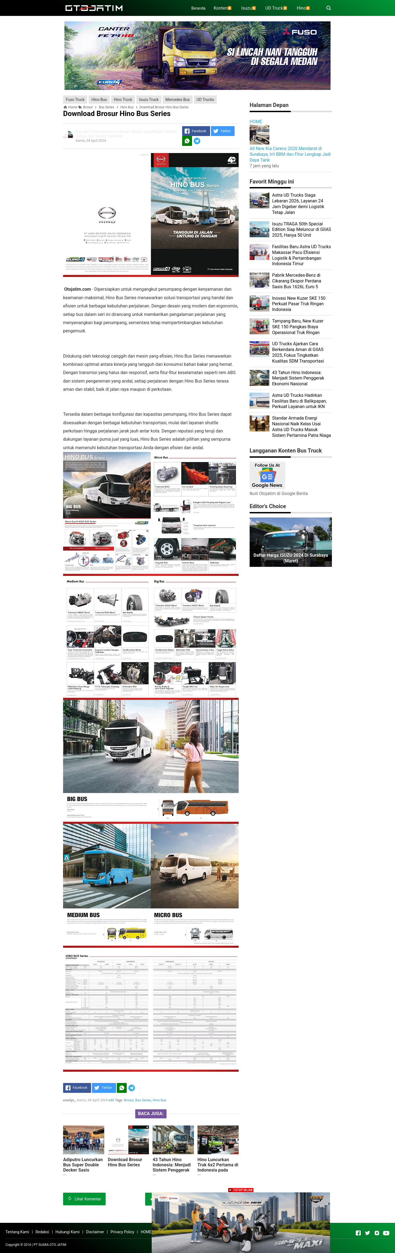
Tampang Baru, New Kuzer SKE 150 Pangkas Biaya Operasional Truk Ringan (297, 326)
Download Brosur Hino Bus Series (125, 1162)
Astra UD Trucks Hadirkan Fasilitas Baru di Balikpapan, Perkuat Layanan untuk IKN (299, 401)
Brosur (129, 1100)
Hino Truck (123, 99)
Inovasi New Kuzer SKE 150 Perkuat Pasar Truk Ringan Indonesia (298, 304)
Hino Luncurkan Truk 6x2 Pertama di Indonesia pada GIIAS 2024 (218, 1167)
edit (111, 1100)
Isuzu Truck (149, 99)
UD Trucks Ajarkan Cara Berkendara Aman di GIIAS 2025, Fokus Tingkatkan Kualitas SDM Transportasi (298, 352)
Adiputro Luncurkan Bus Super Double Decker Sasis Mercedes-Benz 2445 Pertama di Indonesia (83, 1172)
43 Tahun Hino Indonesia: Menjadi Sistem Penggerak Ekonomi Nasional (172, 1167)
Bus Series (143, 1100)
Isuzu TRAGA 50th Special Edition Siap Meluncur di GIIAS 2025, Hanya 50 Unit (301, 229)
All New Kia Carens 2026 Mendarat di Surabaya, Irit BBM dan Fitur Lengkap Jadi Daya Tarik (290, 154)
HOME (256, 121)
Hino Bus (99, 99)
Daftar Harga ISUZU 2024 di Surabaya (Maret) (290, 558)
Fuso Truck (75, 99)
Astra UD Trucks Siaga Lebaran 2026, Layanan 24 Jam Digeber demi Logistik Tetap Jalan (298, 204)
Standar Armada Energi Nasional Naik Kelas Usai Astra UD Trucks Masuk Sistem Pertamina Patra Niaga (301, 426)
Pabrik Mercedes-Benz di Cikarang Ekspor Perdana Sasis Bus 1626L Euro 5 (296, 281)
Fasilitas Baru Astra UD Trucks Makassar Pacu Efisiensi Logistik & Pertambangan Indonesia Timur (301, 255)
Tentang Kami (17, 1232)
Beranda (198, 8)
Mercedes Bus (177, 99)
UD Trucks (205, 99)
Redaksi (42, 1232)
